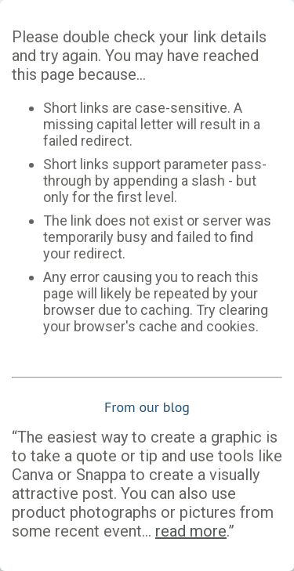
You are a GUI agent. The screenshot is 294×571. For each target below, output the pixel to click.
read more (191, 531)
